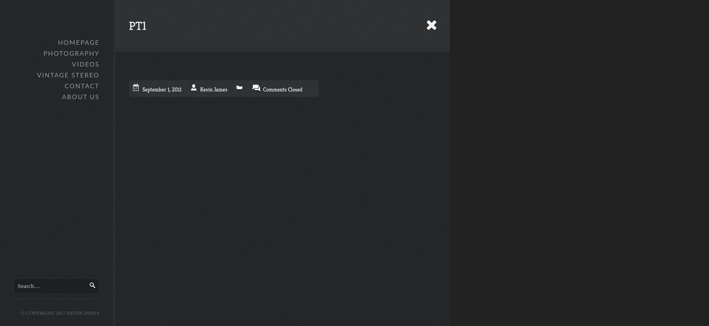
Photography (71, 53)
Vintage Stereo (68, 75)
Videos (85, 64)
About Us (80, 97)
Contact (82, 86)
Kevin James (213, 89)
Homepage (78, 42)
